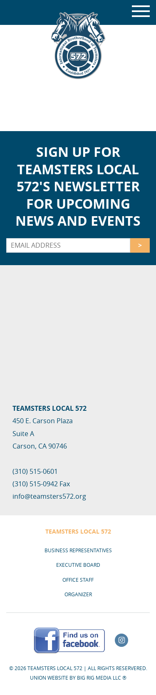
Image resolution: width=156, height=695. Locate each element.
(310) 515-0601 (35, 471)
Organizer (78, 594)
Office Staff (78, 579)
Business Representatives (78, 550)
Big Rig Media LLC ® (101, 677)
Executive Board (78, 564)
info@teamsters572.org (49, 496)
